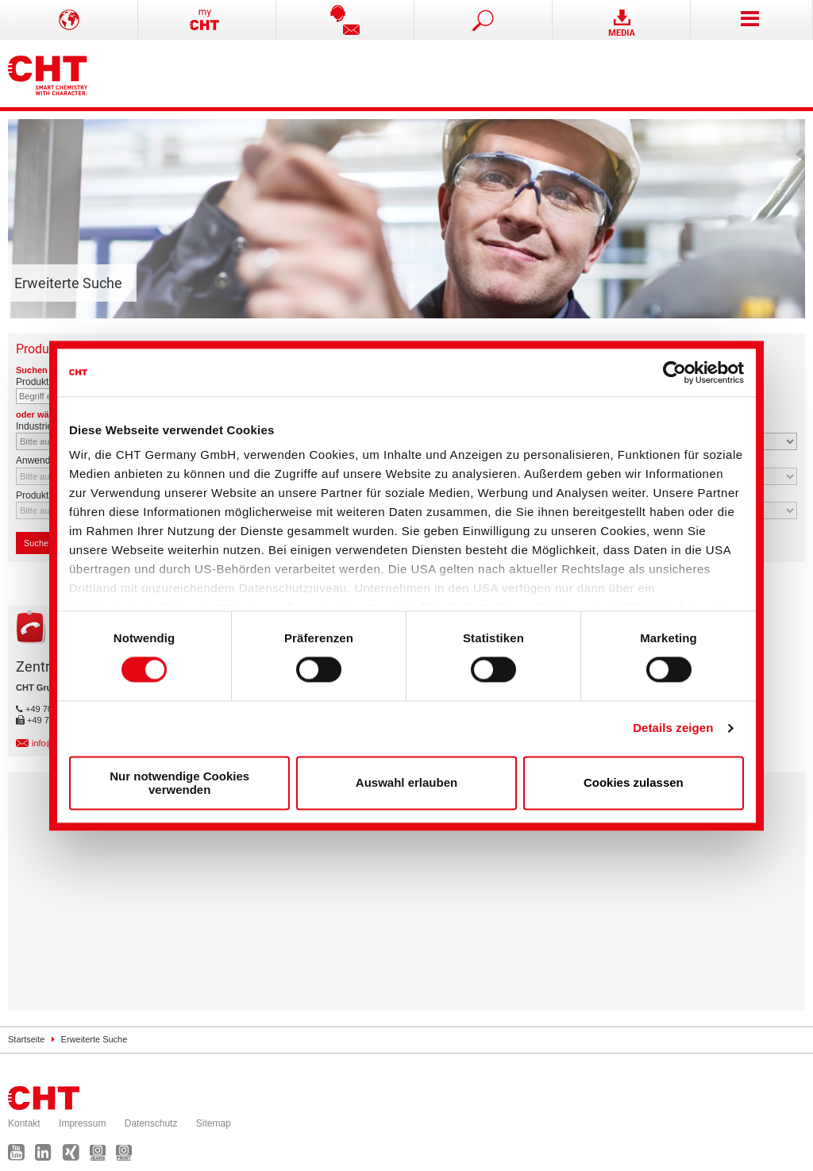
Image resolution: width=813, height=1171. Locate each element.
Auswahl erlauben (406, 783)
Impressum (82, 1123)
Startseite (26, 1039)
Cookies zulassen (634, 783)
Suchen (43, 543)
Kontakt (24, 1123)
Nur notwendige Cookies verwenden (179, 782)
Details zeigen (673, 728)
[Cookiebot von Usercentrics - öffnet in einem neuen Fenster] (674, 372)
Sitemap (213, 1123)
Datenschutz (151, 1123)
